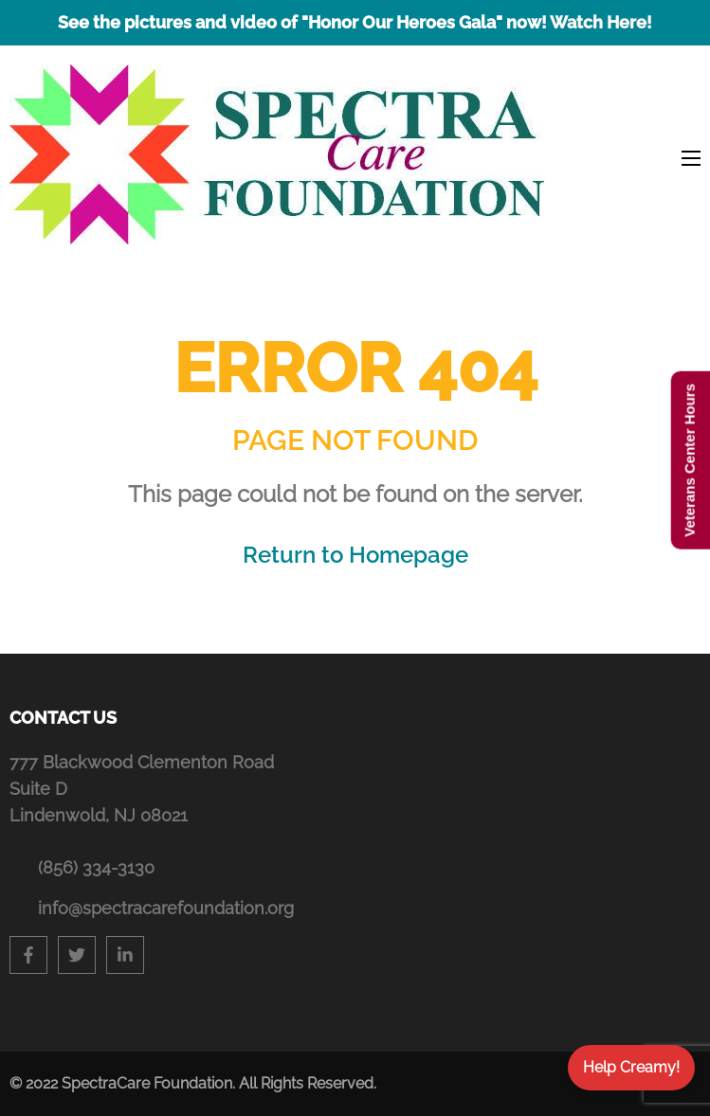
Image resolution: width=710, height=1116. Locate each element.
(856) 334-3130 (96, 867)
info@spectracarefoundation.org (166, 908)
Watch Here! (601, 22)
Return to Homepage (355, 554)
